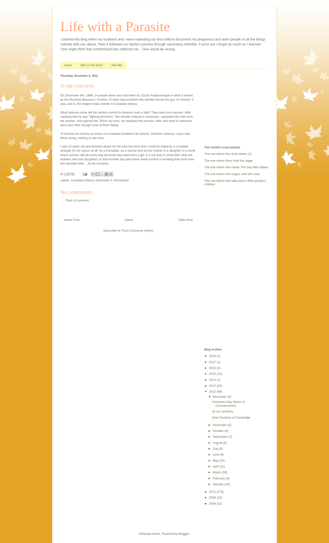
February (219, 478)
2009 (213, 497)
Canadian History (82, 180)
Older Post (185, 220)
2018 (213, 356)
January (218, 484)
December (220, 396)
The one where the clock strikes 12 (227, 154)
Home (68, 65)
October (218, 431)
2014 (213, 380)
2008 (213, 503)
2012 (213, 391)
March (217, 472)
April (216, 466)
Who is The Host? (92, 65)
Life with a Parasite (115, 26)
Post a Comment (77, 200)
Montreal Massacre (82, 99)
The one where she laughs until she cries (232, 174)
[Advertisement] (233, 105)
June (216, 454)
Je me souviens (222, 411)
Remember (121, 180)
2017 (213, 362)
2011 (213, 491)
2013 (213, 385)
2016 (213, 368)
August (218, 443)
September (220, 436)
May (216, 460)
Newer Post (71, 220)
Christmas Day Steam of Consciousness (228, 403)
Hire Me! (117, 65)
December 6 (104, 180)
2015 (213, 373)
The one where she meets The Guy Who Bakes (236, 167)
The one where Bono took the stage (228, 160)
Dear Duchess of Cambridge (231, 417)
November (220, 425)
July (216, 448)
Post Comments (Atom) (137, 230)
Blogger (184, 534)
